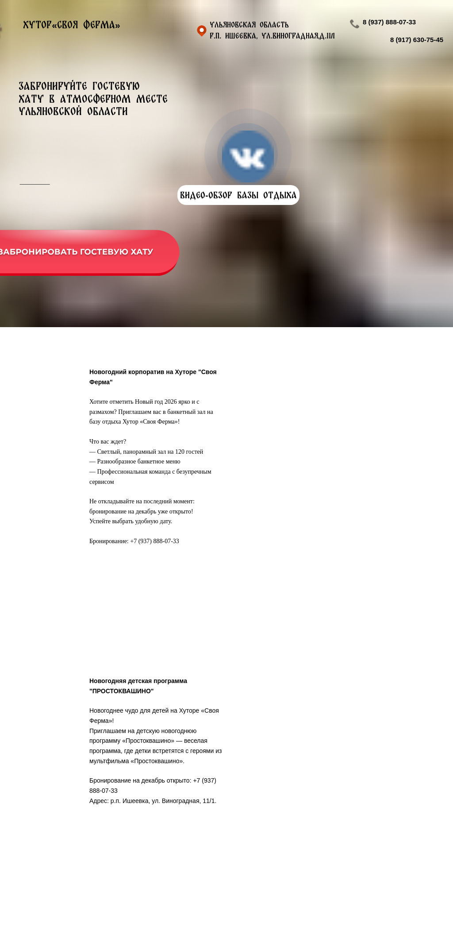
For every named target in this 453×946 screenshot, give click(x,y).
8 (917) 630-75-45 (416, 39)
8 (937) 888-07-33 (389, 22)
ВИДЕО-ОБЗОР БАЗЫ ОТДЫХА (238, 195)
